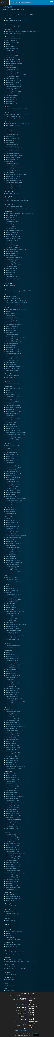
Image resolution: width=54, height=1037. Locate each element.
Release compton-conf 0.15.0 (13, 864)
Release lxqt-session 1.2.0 (12, 558)
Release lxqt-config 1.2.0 (12, 545)
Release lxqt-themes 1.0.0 (12, 660)
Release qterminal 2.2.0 (12, 134)
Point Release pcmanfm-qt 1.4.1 (14, 377)
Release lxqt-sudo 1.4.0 (12, 436)
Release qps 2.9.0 (10, 315)
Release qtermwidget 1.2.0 (13, 547)
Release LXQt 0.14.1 (11, 906)
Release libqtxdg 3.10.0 (12, 532)
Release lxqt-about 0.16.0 (12, 811)
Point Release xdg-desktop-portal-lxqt (16, 309)
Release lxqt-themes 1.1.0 (12, 622)
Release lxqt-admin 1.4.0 (12, 428)
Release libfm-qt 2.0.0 (11, 355)
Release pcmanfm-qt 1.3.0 (12, 452)
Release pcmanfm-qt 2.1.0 (12, 221)
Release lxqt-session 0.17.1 (13, 711)
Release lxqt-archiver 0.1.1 (12, 878)
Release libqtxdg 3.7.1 (11, 717)
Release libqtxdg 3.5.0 (11, 889)
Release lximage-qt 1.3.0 (12, 456)
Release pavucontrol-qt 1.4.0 (13, 430)
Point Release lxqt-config (12, 193)
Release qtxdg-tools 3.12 (12, 440)
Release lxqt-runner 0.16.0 (12, 792)
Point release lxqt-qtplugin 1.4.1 (14, 366)
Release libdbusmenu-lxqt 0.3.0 (14, 153)
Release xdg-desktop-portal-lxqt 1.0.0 (15, 324)
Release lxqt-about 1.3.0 (12, 475)
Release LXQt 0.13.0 (11, 926)
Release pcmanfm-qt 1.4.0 (12, 394)
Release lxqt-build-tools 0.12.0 (13, 526)
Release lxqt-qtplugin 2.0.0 (13, 351)
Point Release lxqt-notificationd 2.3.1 (15, 33)
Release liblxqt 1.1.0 (11, 638)
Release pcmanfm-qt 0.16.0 (13, 783)
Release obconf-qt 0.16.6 (12, 42)
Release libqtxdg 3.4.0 (11, 894)
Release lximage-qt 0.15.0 (12, 879)
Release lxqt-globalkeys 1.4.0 (13, 438)
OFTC (24, 1012)
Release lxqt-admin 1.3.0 (12, 462)
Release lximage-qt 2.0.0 (12, 317)
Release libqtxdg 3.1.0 (11, 937)
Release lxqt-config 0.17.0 (12, 719)
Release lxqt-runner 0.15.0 (12, 849)
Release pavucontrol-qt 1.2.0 (13, 572)
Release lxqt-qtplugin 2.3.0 (13, 73)
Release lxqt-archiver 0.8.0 (12, 502)
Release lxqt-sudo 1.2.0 (12, 556)
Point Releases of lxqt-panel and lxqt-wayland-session (20, 213)
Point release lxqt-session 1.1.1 (14, 579)
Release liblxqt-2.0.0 (11, 359)
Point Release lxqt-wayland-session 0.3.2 (16, 20)
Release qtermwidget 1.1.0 (13, 596)
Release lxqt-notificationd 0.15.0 (14, 855)
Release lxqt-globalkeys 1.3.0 (13, 492)
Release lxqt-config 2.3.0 (12, 88)
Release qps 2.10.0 (10, 227)
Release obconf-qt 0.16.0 (12, 787)
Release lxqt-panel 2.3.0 (12, 78)
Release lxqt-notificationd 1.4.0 (14, 407)
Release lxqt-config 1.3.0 (12, 494)
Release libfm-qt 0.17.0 (12, 758)
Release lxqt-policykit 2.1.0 (12, 251)
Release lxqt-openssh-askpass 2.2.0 (15, 167)
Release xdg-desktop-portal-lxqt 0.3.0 (15, 562)
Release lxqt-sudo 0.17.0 (12, 737)
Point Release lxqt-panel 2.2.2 (13, 116)
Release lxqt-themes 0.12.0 (13, 939)
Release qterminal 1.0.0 (12, 662)
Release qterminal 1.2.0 (12, 522)
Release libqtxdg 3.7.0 (11, 764)
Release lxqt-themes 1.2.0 (12, 541)
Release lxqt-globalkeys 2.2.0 (13, 180)
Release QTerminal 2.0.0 (12, 296)
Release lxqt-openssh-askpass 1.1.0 (15, 611)
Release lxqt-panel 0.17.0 (12, 734)
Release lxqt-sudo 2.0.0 (12, 334)
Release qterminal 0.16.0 (12, 779)
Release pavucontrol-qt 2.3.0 (13, 61)
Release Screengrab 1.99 (12, 913)
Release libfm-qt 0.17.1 (12, 715)
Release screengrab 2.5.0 (12, 564)
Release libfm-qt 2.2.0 (11, 172)
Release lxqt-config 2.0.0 (12, 345)
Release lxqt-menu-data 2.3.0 (13, 84)
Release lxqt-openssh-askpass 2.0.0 (15, 319)
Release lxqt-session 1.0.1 (12, 647)
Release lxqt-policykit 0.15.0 (13, 876)
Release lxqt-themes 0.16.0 (13, 817)
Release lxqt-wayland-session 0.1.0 (15, 223)
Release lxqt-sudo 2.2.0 (12, 146)
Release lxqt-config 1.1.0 (12, 620)
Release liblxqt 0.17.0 (11, 762)
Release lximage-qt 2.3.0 (12, 52)
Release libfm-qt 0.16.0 (12, 828)
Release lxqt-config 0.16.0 (12, 806)
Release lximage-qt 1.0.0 (12, 656)
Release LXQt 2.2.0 (10, 131)
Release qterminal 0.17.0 (12, 720)
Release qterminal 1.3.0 (12, 454)
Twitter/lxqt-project (21, 1025)
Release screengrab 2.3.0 (12, 669)
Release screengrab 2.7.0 (12, 402)
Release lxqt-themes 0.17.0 (13, 751)
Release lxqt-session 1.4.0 (12, 413)
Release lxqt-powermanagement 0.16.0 (16, 796)
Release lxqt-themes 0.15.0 (13, 847)
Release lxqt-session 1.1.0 (12, 617)
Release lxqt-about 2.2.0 (12, 150)
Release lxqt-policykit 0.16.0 (13, 798)
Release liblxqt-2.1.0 (11, 274)
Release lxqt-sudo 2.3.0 (12, 67)
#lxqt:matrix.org (22, 1009)
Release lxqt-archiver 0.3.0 (12, 808)
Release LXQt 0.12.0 (11, 933)
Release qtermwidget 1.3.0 (13, 477)
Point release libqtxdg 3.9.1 (13, 577)
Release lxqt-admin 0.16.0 (12, 809)
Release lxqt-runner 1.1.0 (12, 613)
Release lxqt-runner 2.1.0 (12, 246)
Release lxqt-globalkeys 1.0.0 (13, 700)
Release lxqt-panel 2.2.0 (12, 159)
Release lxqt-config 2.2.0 (12, 163)
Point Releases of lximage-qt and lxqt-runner (17, 199)
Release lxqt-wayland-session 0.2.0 (15, 155)
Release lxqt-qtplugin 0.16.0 (13, 794)
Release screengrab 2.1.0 (12, 775)
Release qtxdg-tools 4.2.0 (12, 165)
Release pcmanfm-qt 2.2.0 (12, 133)
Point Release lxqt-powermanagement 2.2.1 (17, 114)
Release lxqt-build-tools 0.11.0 (13, 594)
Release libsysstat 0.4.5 (12, 760)
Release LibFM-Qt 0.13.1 (12, 920)
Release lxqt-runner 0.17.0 (12, 722)
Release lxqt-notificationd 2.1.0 (14, 257)
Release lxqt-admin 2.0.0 (12, 321)
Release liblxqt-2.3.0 (11, 101)
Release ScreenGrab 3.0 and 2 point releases (17, 123)
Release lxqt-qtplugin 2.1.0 (13, 247)
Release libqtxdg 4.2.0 (11, 169)
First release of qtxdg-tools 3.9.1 (14, 581)
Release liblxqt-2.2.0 (11, 140)
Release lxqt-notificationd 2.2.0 (14, 182)
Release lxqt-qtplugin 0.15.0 (13, 872)
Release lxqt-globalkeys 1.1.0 (13, 630)
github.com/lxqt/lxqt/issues (19, 999)
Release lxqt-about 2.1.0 (12, 270)
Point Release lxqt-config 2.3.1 (13, 26)
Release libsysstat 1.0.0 (12, 347)
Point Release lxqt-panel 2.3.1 (13, 40)
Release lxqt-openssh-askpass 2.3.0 (15, 80)
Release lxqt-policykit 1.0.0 (12, 692)
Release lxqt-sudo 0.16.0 (12, 789)
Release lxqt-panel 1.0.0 (12, 679)
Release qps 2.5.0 (10, 605)
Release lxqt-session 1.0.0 (12, 704)
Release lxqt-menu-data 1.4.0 (13, 411)
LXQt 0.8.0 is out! (10, 985)
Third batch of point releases (13, 954)
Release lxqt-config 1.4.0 (12, 422)
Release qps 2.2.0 (10, 781)
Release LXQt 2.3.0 (10, 44)
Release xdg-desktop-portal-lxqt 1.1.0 (15, 230)
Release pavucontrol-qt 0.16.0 (13, 785)
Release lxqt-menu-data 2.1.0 (13, 259)
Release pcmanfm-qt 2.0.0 (12, 313)
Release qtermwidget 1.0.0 (13, 675)
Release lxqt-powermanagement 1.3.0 (16, 498)
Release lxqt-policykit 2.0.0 (12, 340)
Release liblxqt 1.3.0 (11, 496)
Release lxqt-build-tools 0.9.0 (13, 768)
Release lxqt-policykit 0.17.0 (13, 739)
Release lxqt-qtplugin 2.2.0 (13, 176)
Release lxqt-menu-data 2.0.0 (13, 357)
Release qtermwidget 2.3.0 (13, 59)
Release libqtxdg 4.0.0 (11, 362)
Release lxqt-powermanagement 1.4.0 (16, 432)
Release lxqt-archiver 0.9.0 (12, 396)
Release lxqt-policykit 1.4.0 (12, 426)
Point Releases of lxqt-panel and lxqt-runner (17, 200)
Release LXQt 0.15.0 (11, 834)
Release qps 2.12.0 (10, 50)
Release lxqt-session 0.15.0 (13, 870)
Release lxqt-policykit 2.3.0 (12, 76)
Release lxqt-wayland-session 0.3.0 (15, 63)
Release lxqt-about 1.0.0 (12, 673)
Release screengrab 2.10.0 (12, 138)
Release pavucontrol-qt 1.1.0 (13, 600)
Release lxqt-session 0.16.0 (13, 790)
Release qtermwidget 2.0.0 (13, 298)
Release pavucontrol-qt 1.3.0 (13, 468)
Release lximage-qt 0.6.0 (12, 935)
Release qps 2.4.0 (10, 671)
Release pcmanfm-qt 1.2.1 (12, 509)
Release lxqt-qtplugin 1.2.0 (13, 560)
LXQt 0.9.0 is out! (10, 979)
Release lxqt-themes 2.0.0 (12, 332)
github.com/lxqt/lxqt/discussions (18, 995)
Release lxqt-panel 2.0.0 (12, 336)
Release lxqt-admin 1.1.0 (12, 609)
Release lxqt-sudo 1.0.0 (12, 696)
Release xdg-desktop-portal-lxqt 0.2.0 (15, 636)
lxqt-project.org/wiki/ (21, 1004)
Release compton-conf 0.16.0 (13, 815)
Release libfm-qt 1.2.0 (11, 570)
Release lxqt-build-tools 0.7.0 (13, 887)
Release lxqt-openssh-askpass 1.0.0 (15, 664)
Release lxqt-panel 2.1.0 (12, 253)
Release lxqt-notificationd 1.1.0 (14, 628)
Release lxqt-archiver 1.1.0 (12, 266)
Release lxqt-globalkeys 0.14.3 (13, 896)
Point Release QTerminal (12, 125)
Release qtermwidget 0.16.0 (13, 777)
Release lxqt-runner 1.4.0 (12, 421)
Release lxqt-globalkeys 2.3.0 (13, 86)
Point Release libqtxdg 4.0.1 (13, 285)
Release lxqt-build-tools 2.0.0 (13, 364)
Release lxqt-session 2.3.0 (12, 69)
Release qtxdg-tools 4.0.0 (12, 360)
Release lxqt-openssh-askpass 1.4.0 (15, 417)
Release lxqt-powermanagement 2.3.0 (16, 75)
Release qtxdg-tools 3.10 (12, 549)
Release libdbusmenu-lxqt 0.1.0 (14, 353)
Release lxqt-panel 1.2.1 (12, 511)
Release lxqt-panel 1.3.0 (12, 479)
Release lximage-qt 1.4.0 (12, 392)
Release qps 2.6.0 (10, 539)
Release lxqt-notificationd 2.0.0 (14, 342)
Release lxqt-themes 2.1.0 (12, 240)
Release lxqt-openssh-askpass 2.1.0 (15, 255)
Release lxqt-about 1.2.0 (12, 554)
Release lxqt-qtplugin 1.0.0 (13, 688)
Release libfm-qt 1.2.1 (11, 513)
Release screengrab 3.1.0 (12, 56)
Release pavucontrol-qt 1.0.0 (13, 667)
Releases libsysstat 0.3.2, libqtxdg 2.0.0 (16, 968)
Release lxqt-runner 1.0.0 (12, 658)
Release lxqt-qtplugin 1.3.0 (13, 490)
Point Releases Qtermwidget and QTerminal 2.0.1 (19, 291)
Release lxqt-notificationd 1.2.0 (14, 543)
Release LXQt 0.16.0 (11, 773)
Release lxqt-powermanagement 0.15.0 (16, 874)
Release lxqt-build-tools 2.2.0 (13, 92)
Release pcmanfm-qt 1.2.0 (12, 520)
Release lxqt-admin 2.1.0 (12, 268)
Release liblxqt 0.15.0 (11, 883)
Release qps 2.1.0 (10, 841)
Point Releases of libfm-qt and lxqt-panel (16, 302)
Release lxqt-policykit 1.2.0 (12, 551)
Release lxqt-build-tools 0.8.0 (13, 821)
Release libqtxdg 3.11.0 (12, 487)
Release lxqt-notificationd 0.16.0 (14, 804)
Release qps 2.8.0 (10, 403)
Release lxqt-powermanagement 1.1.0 (16, 624)
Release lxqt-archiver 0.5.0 (12, 681)
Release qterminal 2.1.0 (12, 225)
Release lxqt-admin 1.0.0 (12, 666)
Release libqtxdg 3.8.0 (11, 685)
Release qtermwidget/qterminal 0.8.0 (15, 931)
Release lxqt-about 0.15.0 (12, 862)
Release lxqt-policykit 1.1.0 (12, 626)
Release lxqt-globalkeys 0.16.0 (13, 819)
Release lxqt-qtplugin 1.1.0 (13, 632)
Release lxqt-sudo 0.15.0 (12, 868)
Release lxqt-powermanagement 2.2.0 (16, 174)
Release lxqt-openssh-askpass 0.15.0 (15, 853)
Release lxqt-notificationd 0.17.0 (14, 730)
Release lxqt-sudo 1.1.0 (12, 619)
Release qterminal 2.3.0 (12, 48)
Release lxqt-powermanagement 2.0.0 (16, 338)
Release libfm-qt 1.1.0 (11, 601)
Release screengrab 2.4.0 (12, 607)
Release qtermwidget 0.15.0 (13, 838)
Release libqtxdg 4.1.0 (11, 217)
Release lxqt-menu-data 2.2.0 (13, 186)
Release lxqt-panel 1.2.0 (12, 553)
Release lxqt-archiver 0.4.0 (12, 745)
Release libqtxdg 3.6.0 (11, 825)
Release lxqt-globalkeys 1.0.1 (13, 645)
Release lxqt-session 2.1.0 (12, 244)
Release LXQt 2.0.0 (10, 311)
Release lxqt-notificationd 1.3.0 (14, 500)
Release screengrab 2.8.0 (12, 326)
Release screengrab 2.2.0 (12, 743)
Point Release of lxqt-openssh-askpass (16, 300)
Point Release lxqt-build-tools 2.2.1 (15, 118)
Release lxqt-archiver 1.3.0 (12, 94)
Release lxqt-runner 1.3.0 (12, 483)
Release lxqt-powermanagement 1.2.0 (16, 535)
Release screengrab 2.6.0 (12, 466)
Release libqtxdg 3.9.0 (11, 634)
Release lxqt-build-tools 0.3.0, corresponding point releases (21, 961)
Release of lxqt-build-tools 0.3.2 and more (17, 952)
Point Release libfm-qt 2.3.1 (13, 39)
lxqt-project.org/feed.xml (20, 1030)
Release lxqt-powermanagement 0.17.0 (16, 726)
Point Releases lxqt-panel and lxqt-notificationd (18, 208)
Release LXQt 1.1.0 (10, 586)
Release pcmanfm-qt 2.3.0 (12, 46)
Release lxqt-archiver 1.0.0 (12, 349)
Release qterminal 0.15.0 (12, 840)
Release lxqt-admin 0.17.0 (12, 728)
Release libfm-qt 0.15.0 (12, 885)
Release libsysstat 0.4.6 (12, 690)
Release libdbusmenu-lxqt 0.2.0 (14, 278)
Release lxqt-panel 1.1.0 (12, 615)
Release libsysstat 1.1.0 (12, 272)
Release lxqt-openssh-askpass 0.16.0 (15, 802)
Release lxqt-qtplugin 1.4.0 (13, 419)
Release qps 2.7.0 (10, 458)
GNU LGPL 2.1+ (35, 1033)
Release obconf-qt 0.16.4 (12, 383)
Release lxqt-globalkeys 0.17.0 (13, 753)
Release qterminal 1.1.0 (12, 590)
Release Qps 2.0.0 (10, 900)
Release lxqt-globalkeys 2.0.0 (13, 343)
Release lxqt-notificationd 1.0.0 (14, 698)
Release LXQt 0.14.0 (11, 911)
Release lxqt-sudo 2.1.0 (12, 242)
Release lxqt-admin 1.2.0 (12, 530)
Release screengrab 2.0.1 (12, 836)
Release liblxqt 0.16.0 (11, 826)
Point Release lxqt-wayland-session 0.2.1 (16, 109)
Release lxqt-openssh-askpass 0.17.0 (15, 766)
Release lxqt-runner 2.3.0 (12, 71)
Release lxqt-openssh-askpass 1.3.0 (15, 473)
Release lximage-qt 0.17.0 (12, 749)
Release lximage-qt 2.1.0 (12, 228)
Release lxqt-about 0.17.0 (12, 736)
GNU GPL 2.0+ (27, 1033)
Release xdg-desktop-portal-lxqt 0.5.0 (15, 434)
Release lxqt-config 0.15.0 (12, 859)
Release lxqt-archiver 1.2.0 (12, 161)
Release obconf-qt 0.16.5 (12, 280)
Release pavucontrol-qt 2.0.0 (13, 323)
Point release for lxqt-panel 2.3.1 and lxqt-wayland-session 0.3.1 (22, 31)
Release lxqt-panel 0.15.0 (12, 851)
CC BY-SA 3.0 (30, 1035)
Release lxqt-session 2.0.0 (12, 330)
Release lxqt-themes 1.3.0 (12, 460)
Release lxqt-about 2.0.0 (12, 328)
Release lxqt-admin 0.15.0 (12, 860)
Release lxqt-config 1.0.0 (12, 677)
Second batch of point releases (14, 959)
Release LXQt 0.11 (10, 966)
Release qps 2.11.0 (10, 136)
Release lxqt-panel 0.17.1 (12, 713)
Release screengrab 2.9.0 (12, 232)
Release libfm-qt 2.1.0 (11, 276)
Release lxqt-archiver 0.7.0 (12, 528)
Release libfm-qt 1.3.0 (11, 464)
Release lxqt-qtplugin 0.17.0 (13, 756)
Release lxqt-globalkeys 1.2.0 (13, 568)
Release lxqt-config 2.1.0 (12, 263)
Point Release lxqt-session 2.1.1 (14, 206)
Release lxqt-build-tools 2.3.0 (13, 90)
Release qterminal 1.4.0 (12, 398)
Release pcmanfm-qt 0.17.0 (13, 724)
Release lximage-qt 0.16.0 (12, 813)
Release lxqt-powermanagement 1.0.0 (16, 702)
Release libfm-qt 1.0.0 (11, 694)
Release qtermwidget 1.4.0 (13, 405)
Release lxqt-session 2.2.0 (12, 144)
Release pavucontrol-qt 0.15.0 (13, 843)
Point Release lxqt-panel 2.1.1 (13, 215)
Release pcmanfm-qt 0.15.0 (13, 866)
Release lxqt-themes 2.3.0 (12, 65)
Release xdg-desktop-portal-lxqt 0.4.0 (15, 504)
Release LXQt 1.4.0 (10, 390)
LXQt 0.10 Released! (11, 974)
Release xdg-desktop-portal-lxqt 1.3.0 (15, 54)
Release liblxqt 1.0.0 (11, 686)
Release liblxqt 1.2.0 (11, 534)
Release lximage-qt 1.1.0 (12, 592)
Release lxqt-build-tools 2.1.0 (13, 265)
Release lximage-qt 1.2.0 (12, 524)
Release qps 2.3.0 (10, 741)
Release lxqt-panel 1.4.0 (12, 415)
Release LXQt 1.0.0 (10, 652)
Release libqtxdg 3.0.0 (11, 946)
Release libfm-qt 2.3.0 (11, 103)
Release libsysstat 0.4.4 (12, 823)
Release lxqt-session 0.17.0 (13, 732)
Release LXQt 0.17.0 (11, 709)
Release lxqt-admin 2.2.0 (12, 142)
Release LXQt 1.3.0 (10, 451)
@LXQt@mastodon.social (20, 1021)
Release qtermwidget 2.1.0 (13, 236)
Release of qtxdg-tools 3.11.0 (13, 488)
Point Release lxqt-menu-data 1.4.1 (15, 388)
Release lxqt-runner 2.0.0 (12, 370)
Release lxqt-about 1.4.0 (12, 424)
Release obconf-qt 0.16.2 (12, 639)
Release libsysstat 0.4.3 (12, 881)
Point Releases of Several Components (16, 304)
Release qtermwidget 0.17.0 (13, 755)
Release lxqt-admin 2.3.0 (12, 95)
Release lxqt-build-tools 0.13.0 (13, 485)
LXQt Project (23, 1010)
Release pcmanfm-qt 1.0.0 (12, 654)
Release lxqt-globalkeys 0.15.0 (13, 857)
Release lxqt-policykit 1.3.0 (12, 471)
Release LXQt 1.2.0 (10, 518)
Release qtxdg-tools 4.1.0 (12, 234)
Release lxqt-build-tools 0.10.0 (13, 683)
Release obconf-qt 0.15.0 (12, 845)
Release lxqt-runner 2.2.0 (12, 184)
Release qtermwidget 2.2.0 (13, 157)
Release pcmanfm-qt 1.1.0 (12, 588)
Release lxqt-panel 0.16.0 (12, 800)
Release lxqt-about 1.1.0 (12, 603)
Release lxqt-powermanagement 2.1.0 (16, 249)
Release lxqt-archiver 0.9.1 (12, 375)
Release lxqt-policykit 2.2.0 (12, 178)
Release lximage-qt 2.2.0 (12, 152)
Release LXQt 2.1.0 (10, 219)
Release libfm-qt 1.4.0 (11, 400)
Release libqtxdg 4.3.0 (11, 99)
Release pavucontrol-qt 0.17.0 (13, 747)
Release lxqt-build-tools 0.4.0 (13, 944)
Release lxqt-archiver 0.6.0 (12, 598)
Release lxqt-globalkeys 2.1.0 (13, 261)
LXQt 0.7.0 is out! (10, 990)
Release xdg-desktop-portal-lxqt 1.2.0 (15, 148)
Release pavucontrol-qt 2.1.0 (13, 238)
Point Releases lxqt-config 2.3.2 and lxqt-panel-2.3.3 (19, 15)
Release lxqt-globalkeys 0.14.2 (13, 898)
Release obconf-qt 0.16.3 (12, 445)
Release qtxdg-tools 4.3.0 (12, 57)
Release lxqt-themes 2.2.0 (12, 188)
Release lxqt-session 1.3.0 (12, 481)
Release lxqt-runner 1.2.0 (12, 566)
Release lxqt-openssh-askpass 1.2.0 (15, 537)
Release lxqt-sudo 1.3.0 (12, 469)
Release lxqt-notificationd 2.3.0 (14, 82)
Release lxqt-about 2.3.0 (12, 97)
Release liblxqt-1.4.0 (11, 409)
